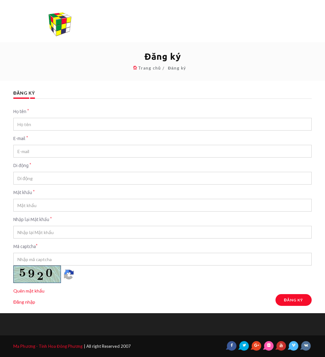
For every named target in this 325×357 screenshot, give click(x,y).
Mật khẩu (24, 192)
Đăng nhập (24, 302)
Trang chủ (149, 68)
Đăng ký (177, 68)
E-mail (20, 138)
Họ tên (21, 111)
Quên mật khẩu (28, 290)
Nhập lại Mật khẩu (32, 219)
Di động (22, 165)
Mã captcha (25, 246)
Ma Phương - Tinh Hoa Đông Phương (48, 346)
